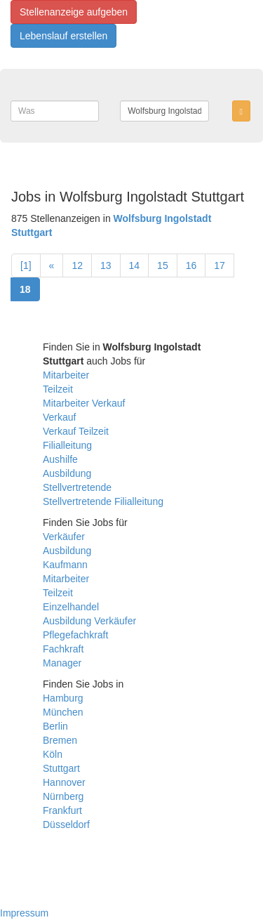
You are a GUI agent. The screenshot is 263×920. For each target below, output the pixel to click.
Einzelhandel (71, 606)
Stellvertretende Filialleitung (103, 501)
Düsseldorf (66, 824)
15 (162, 265)
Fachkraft (63, 649)
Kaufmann (65, 564)
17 (219, 265)
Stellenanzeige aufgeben (74, 12)
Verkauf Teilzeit (76, 431)
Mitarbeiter (66, 375)
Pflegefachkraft (75, 634)
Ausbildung (67, 473)
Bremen (60, 740)
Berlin (55, 726)
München (63, 712)
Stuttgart (61, 768)
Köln (52, 754)
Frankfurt (62, 810)
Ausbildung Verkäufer (89, 620)
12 (77, 265)
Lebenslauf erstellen (63, 35)
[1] (26, 265)
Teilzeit (58, 389)
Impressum (24, 913)
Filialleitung (67, 445)
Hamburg (63, 698)
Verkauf (59, 417)
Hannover (64, 782)
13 (106, 265)
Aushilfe (60, 459)
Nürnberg (63, 796)
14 (134, 265)
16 (191, 265)
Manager (62, 663)
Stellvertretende (77, 487)
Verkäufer (64, 536)
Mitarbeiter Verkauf (84, 403)
